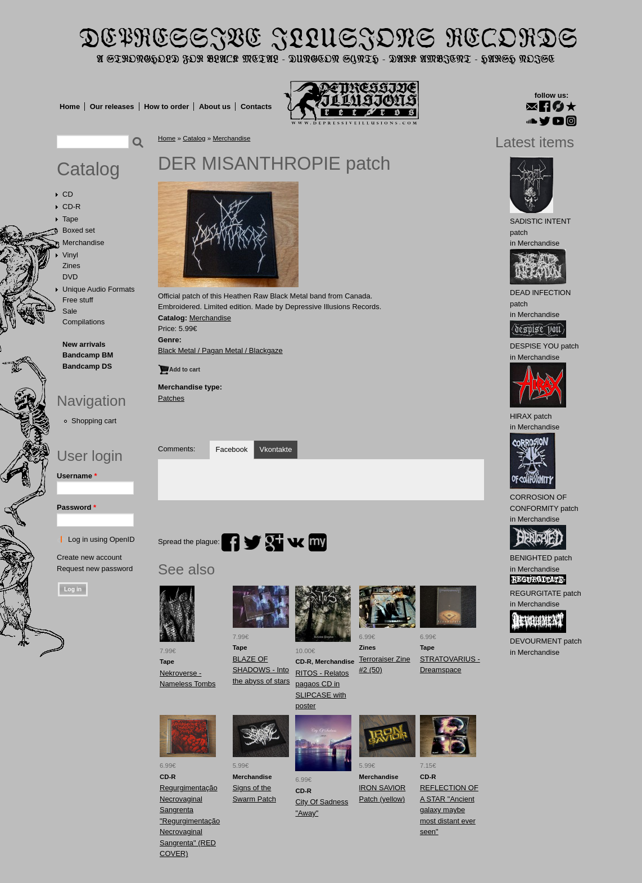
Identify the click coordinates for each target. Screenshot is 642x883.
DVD (70, 277)
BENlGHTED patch (541, 558)
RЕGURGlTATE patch (545, 593)
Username (77, 476)
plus (274, 542)
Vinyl (70, 255)
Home (70, 106)
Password (76, 507)
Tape (70, 219)
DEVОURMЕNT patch (546, 641)
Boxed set (78, 230)
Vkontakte (276, 449)
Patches (171, 398)
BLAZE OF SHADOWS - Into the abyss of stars (261, 670)
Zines (71, 265)
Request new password (95, 568)
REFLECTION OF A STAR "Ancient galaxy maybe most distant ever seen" (449, 810)
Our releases (112, 106)
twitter (252, 542)
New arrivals (84, 344)
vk (296, 542)
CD (67, 194)
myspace (318, 542)
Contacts (256, 106)
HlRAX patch (530, 416)
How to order (166, 106)
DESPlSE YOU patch (544, 346)
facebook (230, 542)
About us (214, 106)
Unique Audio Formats (98, 289)
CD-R (71, 206)
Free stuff (77, 300)
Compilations (83, 322)
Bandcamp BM (87, 355)
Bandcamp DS (87, 366)
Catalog (88, 169)
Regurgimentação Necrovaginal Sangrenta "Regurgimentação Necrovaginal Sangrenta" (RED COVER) (190, 821)
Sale (69, 311)
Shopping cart (93, 420)
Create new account (89, 557)
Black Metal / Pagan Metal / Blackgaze (220, 350)
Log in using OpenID (101, 539)
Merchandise (83, 242)
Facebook (231, 449)
